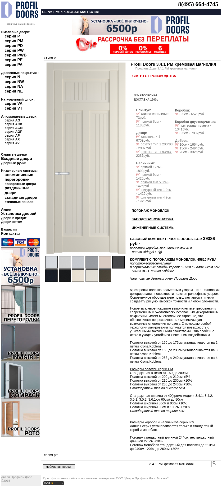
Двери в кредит (13, 218)
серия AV (12, 143)
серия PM (14, 41)
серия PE (14, 60)
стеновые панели (19, 202)
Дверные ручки (13, 163)
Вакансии (9, 229)
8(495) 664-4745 (198, 4)
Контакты (10, 233)
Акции (6, 209)
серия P (12, 36)
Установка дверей (18, 213)
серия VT (13, 108)
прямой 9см (149, 174)
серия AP (12, 135)
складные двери (21, 197)
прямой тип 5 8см (154, 182)
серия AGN (14, 128)
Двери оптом (11, 222)
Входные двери (16, 158)
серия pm (51, 57)
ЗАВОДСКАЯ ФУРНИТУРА (152, 219)
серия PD (14, 45)
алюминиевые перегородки (19, 177)
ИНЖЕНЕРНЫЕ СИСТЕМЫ (152, 228)
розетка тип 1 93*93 (156, 152)
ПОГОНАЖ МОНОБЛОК (150, 211)
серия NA (14, 86)
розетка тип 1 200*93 (156, 144)
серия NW (14, 81)
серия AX (12, 139)
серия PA (14, 64)
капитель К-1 (150, 137)
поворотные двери (20, 184)
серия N (12, 77)
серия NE (14, 91)
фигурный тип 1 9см (155, 190)
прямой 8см (149, 121)
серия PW (14, 50)
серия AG (12, 120)
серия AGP (13, 132)
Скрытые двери (14, 154)
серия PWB (16, 55)
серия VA (14, 103)
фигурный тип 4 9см (155, 197)
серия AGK (14, 124)
